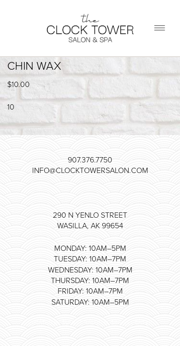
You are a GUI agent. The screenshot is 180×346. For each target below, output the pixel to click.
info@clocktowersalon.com (90, 170)
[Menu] (159, 28)
